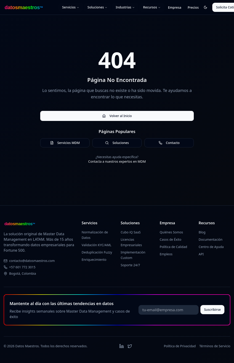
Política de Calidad (173, 247)
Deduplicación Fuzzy (97, 252)
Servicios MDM (65, 143)
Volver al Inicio (117, 116)
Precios (193, 7)
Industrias (125, 7)
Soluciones (98, 7)
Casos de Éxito (170, 239)
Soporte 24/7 (130, 265)
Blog (202, 232)
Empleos (166, 254)
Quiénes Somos (171, 232)
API (201, 254)
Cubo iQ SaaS (131, 232)
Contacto (169, 143)
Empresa (174, 7)
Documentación (210, 239)
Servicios (70, 7)
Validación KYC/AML (96, 245)
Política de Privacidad (180, 346)
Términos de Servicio (214, 346)
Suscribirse (212, 309)
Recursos (152, 7)
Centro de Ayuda (211, 247)
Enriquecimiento (94, 259)
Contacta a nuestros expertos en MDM (117, 161)
